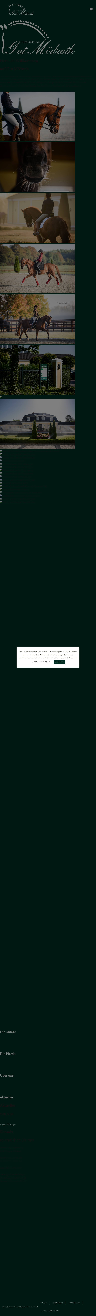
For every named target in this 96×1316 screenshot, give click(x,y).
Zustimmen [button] (59, 662)
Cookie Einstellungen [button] (42, 662)
